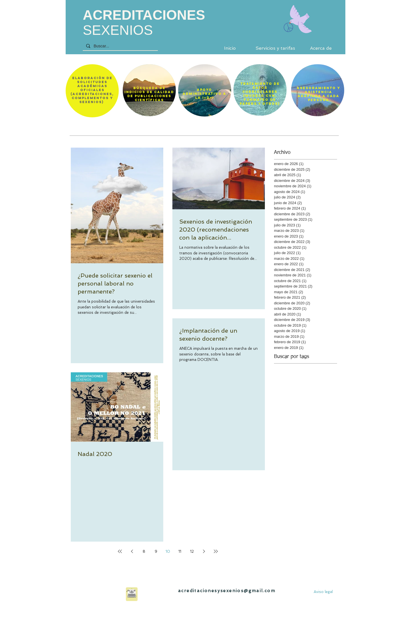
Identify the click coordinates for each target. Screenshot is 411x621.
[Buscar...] (120, 46)
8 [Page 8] (144, 551)
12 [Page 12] (192, 551)
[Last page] (216, 551)
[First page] (120, 551)
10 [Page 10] (168, 551)
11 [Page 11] (179, 551)
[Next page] (204, 551)
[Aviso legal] (323, 592)
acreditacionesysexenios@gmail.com (226, 590)
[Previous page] (132, 551)
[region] (149, 90)
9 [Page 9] (156, 551)
